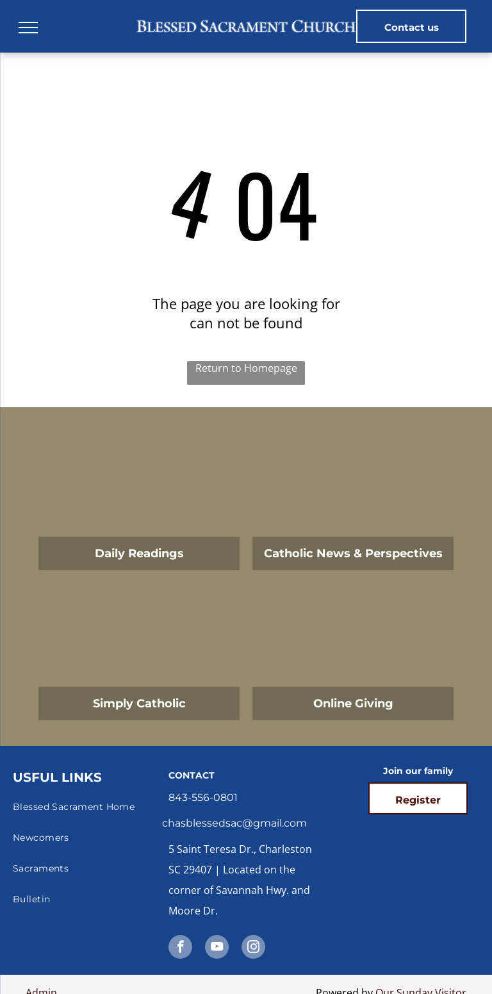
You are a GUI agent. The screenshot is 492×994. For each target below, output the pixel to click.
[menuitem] (89, 806)
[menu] (28, 27)
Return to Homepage (246, 368)
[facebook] (180, 948)
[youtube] (217, 948)
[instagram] (253, 948)
